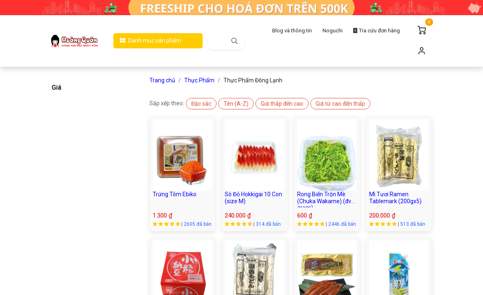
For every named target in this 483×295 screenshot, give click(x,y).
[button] (201, 103)
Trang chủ (162, 80)
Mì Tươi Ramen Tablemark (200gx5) (395, 197)
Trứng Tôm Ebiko (174, 194)
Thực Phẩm (199, 80)
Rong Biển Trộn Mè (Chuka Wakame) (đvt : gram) (326, 201)
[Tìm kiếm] (234, 41)
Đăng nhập (421, 51)
